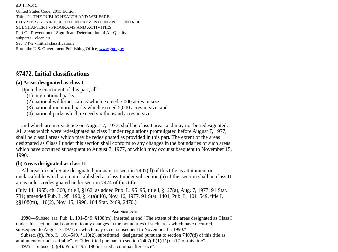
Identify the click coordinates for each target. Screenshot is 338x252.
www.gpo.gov (111, 48)
